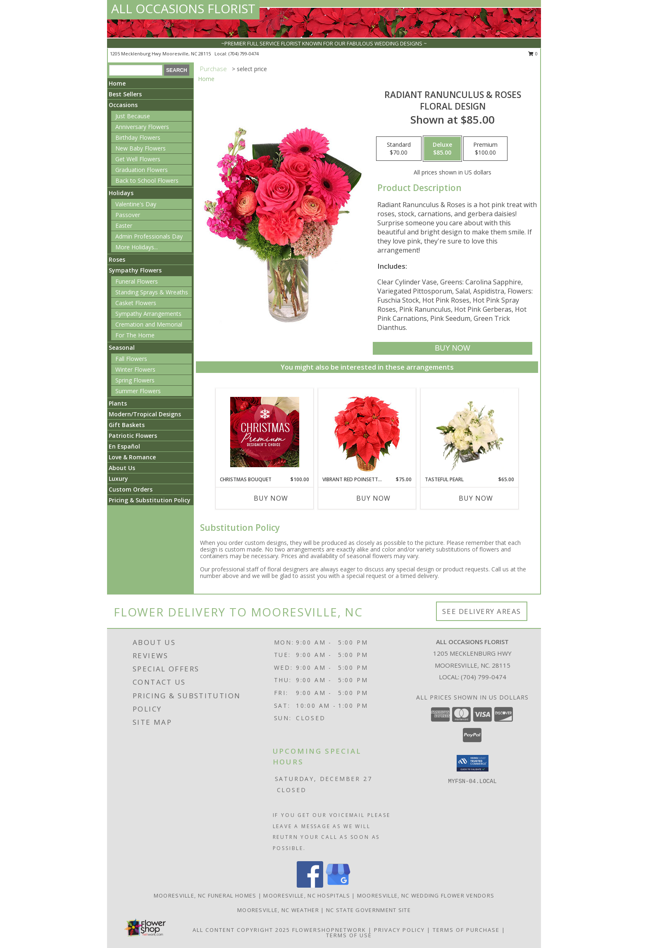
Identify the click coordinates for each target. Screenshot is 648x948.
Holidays (121, 193)
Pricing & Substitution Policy (150, 500)
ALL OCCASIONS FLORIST (183, 8)
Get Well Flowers (137, 159)
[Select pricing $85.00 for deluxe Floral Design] (442, 149)
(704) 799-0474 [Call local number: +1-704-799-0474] (244, 53)
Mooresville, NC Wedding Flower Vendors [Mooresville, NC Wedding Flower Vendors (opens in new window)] (425, 895)
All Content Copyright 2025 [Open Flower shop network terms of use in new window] (241, 930)
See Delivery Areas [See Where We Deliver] (481, 611)
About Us (122, 468)
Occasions (123, 105)
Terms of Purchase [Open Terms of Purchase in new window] (466, 930)
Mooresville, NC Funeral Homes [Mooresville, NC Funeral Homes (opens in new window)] (205, 895)
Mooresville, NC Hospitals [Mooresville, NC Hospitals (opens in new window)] (306, 895)
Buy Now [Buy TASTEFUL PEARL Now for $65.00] (476, 498)
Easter (123, 225)
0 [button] (533, 53)
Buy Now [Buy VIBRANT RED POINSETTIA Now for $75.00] (373, 498)
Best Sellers (125, 94)
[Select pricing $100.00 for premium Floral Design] (485, 149)
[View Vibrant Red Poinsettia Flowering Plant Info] (367, 432)
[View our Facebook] (310, 885)
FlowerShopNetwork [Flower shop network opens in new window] (329, 930)
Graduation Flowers (141, 170)
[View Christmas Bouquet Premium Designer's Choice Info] (264, 432)
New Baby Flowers (140, 148)
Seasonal (122, 347)
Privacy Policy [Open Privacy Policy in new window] (399, 930)
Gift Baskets (127, 425)
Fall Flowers (131, 359)
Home (117, 83)
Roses (117, 259)
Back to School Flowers (147, 180)
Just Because (132, 116)
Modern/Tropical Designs (145, 414)
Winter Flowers (135, 369)
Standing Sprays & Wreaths (151, 292)
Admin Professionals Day (149, 236)
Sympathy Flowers (135, 270)
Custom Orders (130, 489)
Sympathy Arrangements (148, 314)
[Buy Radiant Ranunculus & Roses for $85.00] (452, 348)
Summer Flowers (138, 391)
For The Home (135, 335)
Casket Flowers (135, 303)
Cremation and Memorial (148, 324)
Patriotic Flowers (133, 435)
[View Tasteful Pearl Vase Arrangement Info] (469, 432)
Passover (127, 215)
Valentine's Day (135, 204)
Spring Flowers (135, 380)
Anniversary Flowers (142, 127)
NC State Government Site (368, 910)
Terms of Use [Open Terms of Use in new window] (349, 935)
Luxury (118, 478)
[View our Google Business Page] (338, 885)
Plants (118, 403)
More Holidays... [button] (136, 247)
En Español (124, 446)
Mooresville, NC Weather (278, 910)
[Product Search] (135, 70)
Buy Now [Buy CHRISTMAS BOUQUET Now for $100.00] (271, 498)
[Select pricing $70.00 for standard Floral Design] (398, 149)
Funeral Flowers (136, 281)
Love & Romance (132, 457)
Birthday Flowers (137, 137)
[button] (472, 763)
